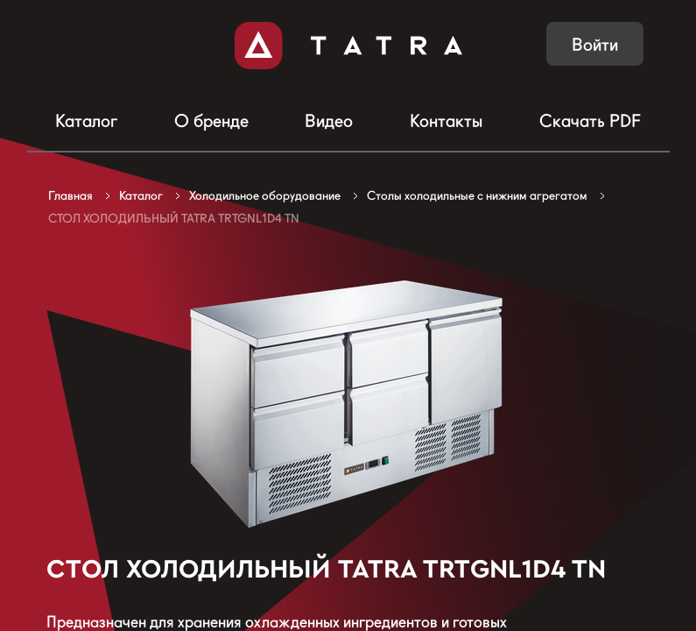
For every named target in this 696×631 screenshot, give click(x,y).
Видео (329, 120)
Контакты (446, 120)
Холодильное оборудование (265, 195)
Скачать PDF (590, 120)
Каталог (86, 120)
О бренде (211, 120)
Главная (70, 195)
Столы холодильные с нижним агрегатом (477, 195)
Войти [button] (595, 44)
